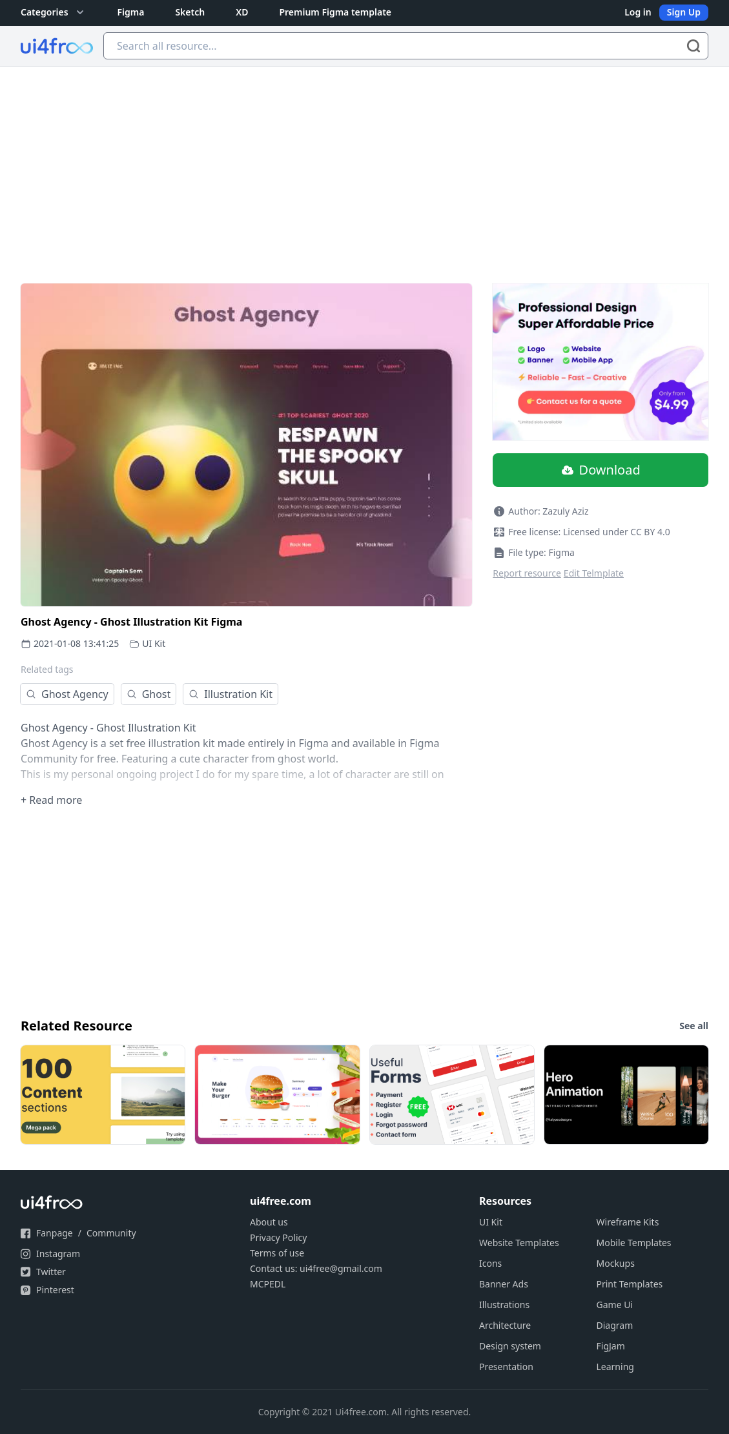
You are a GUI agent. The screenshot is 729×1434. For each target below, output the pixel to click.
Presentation (506, 1366)
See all (693, 1025)
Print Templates (630, 1284)
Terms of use (277, 1253)
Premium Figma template (335, 12)
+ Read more (51, 800)
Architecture (505, 1325)
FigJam (611, 1346)
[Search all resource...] (405, 45)
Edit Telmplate (594, 573)
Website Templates (519, 1242)
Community (111, 1233)
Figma (131, 12)
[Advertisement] (364, 163)
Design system (510, 1346)
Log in (638, 12)
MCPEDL (267, 1284)
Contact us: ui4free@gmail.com (316, 1268)
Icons (490, 1263)
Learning (615, 1366)
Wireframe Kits (628, 1222)
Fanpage (54, 1233)
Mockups (616, 1263)
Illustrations (504, 1304)
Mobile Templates (634, 1242)
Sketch (190, 12)
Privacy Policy (278, 1237)
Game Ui (615, 1304)
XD (242, 12)
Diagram (615, 1325)
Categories (54, 12)
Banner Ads (503, 1284)
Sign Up (684, 12)
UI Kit (153, 643)
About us (269, 1222)
